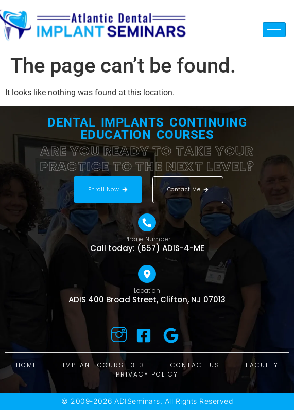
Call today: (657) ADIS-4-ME (147, 248)
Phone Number (147, 239)
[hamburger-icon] (274, 29)
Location (147, 290)
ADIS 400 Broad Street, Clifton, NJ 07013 (147, 299)
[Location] (147, 274)
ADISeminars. (138, 401)
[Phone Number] (147, 222)
